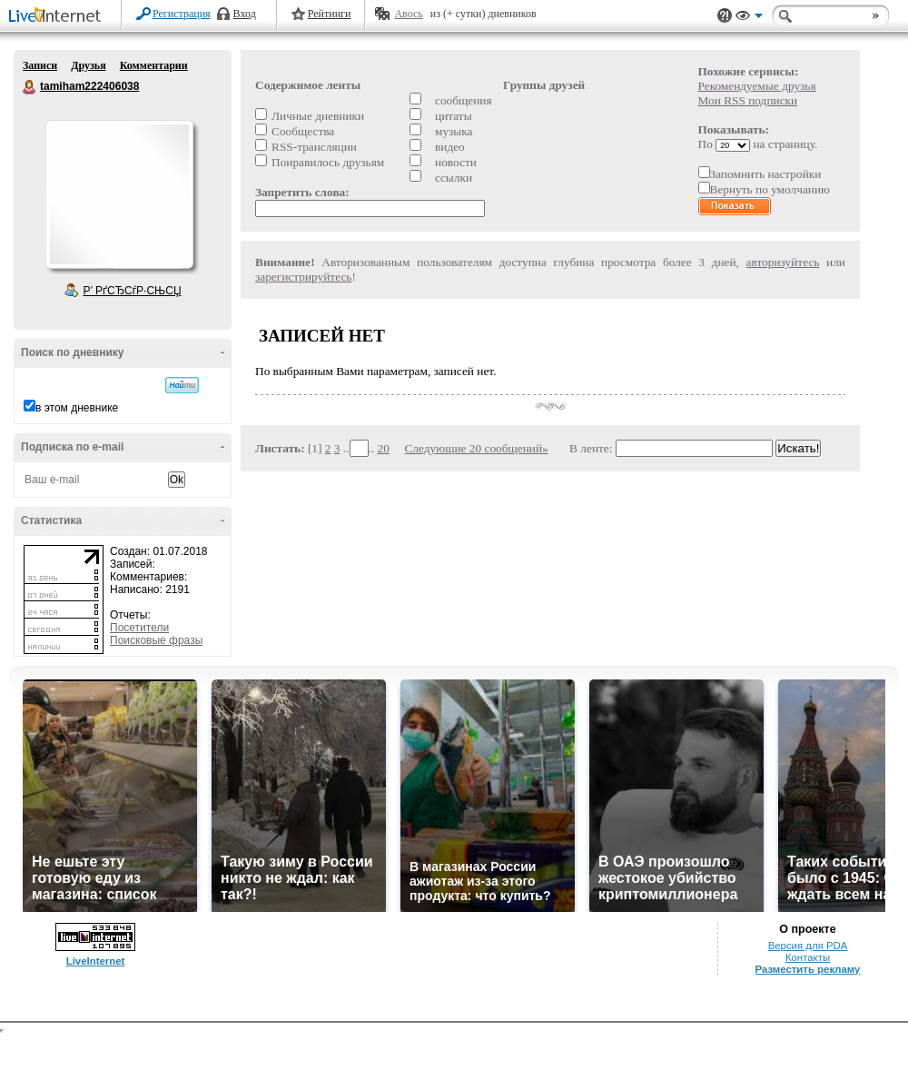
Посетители (139, 627)
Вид (749, 18)
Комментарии (154, 65)
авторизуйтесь (783, 262)
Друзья (88, 65)
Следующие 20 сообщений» (476, 448)
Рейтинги (329, 13)
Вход (244, 13)
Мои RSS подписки (748, 100)
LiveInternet (58, 16)
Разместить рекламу (808, 969)
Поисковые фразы (156, 640)
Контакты (807, 957)
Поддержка (724, 16)
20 (384, 448)
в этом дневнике (76, 407)
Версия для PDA (808, 945)
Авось (408, 13)
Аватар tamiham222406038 (119, 194)
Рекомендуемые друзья (757, 86)
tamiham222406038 (30, 87)
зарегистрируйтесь (303, 276)
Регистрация (182, 13)
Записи (40, 65)
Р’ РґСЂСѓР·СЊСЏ (133, 290)
